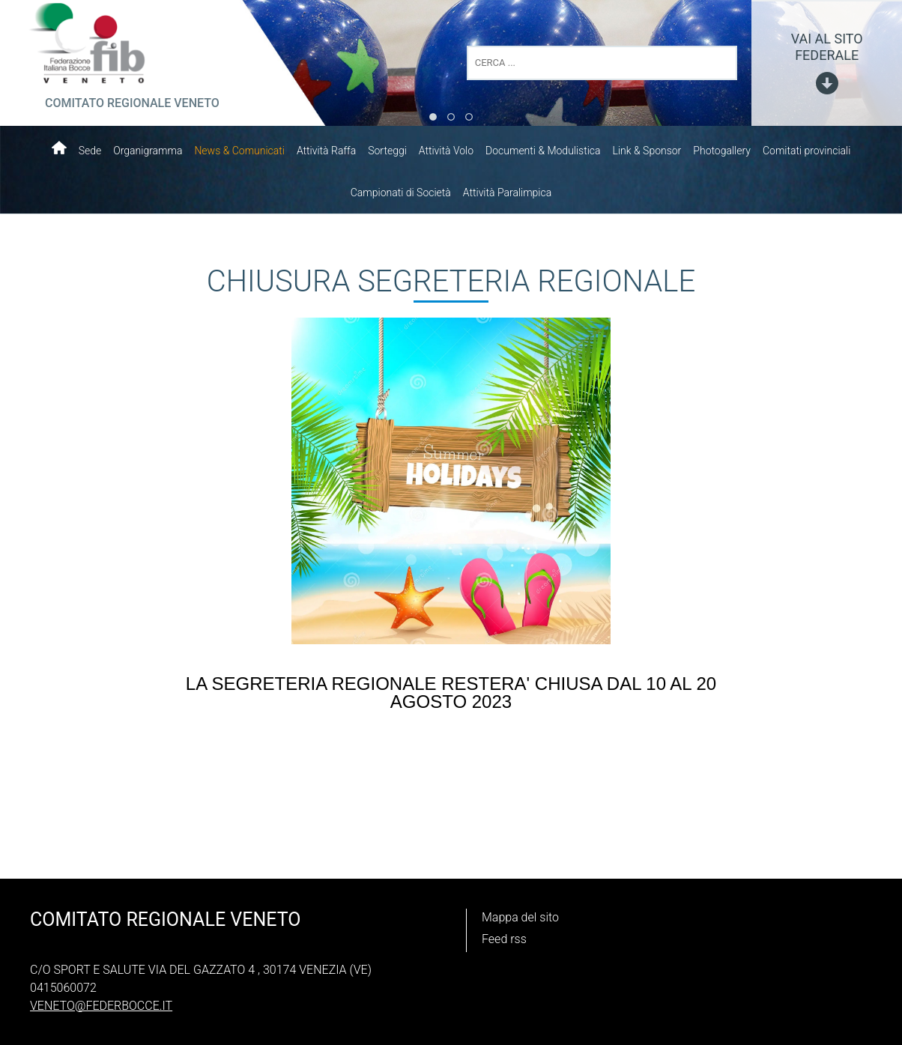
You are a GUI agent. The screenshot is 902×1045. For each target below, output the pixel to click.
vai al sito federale (827, 47)
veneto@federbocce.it (101, 1006)
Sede (90, 151)
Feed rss (504, 939)
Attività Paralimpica (507, 193)
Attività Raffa (326, 151)
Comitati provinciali (806, 151)
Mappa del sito (520, 917)
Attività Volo (446, 151)
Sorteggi (387, 151)
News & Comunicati (239, 151)
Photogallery (722, 151)
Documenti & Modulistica (543, 151)
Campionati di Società (401, 193)
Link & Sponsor (647, 151)
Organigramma (147, 151)
